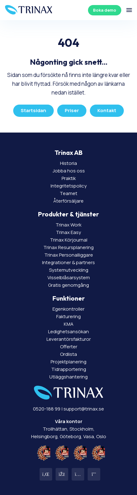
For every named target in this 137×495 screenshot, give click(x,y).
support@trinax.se (83, 408)
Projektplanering (68, 361)
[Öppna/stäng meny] (129, 10)
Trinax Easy (68, 232)
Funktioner (68, 298)
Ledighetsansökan (68, 331)
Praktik (69, 178)
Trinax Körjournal (68, 240)
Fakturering (68, 316)
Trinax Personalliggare (68, 255)
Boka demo (104, 10)
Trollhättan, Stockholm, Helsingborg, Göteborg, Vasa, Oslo (68, 429)
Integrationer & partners (68, 262)
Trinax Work (68, 224)
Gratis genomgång (68, 285)
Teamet (68, 193)
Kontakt (106, 110)
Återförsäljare (68, 201)
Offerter (68, 346)
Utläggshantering (68, 376)
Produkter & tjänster (68, 214)
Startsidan (33, 110)
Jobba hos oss (68, 170)
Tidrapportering (68, 369)
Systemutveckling (68, 270)
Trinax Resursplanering (68, 247)
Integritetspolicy (69, 185)
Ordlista (68, 354)
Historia (68, 163)
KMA (69, 324)
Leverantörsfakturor (69, 339)
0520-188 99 (46, 408)
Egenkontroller (68, 309)
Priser (72, 110)
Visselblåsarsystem (68, 277)
